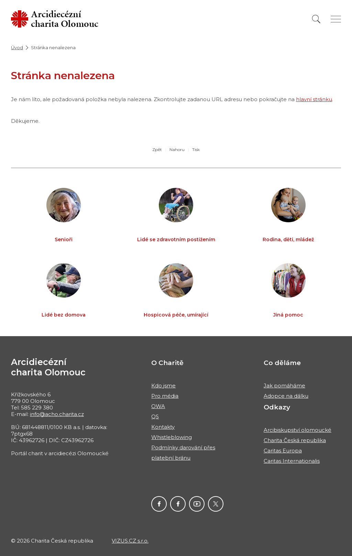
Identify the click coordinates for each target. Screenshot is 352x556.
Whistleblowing (171, 437)
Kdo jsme (163, 385)
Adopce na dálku (286, 396)
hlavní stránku (314, 99)
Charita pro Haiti (178, 504)
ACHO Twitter (215, 504)
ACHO (159, 504)
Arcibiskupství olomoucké (297, 430)
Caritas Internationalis (292, 461)
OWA (158, 406)
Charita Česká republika (295, 440)
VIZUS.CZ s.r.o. (130, 540)
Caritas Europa (283, 450)
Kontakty (163, 427)
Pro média (164, 396)
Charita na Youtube (197, 504)
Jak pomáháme (284, 385)
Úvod (17, 47)
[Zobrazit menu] (336, 19)
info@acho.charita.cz (57, 414)
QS (155, 416)
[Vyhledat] (316, 19)
